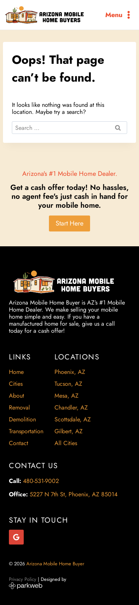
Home (16, 372)
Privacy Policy (22, 579)
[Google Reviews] (16, 537)
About (16, 395)
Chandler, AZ (71, 407)
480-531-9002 (41, 481)
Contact (18, 443)
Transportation (26, 431)
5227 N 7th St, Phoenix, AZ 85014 (74, 494)
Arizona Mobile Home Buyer (56, 563)
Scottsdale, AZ (72, 419)
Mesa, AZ (66, 395)
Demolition (22, 419)
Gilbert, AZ (68, 431)
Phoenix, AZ (69, 372)
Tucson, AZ (68, 383)
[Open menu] (119, 15)
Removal (19, 407)
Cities (16, 383)
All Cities (65, 443)
